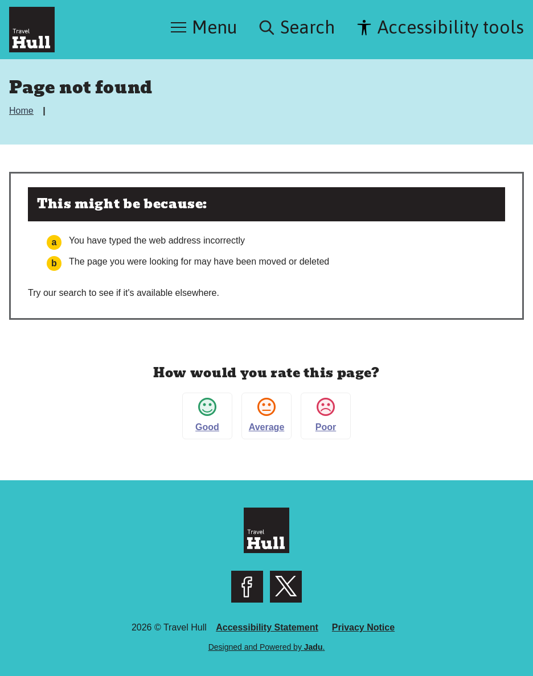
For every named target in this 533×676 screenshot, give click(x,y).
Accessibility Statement (267, 627)
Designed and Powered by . (266, 647)
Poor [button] (325, 415)
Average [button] (267, 415)
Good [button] (207, 415)
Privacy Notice (363, 627)
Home (22, 111)
